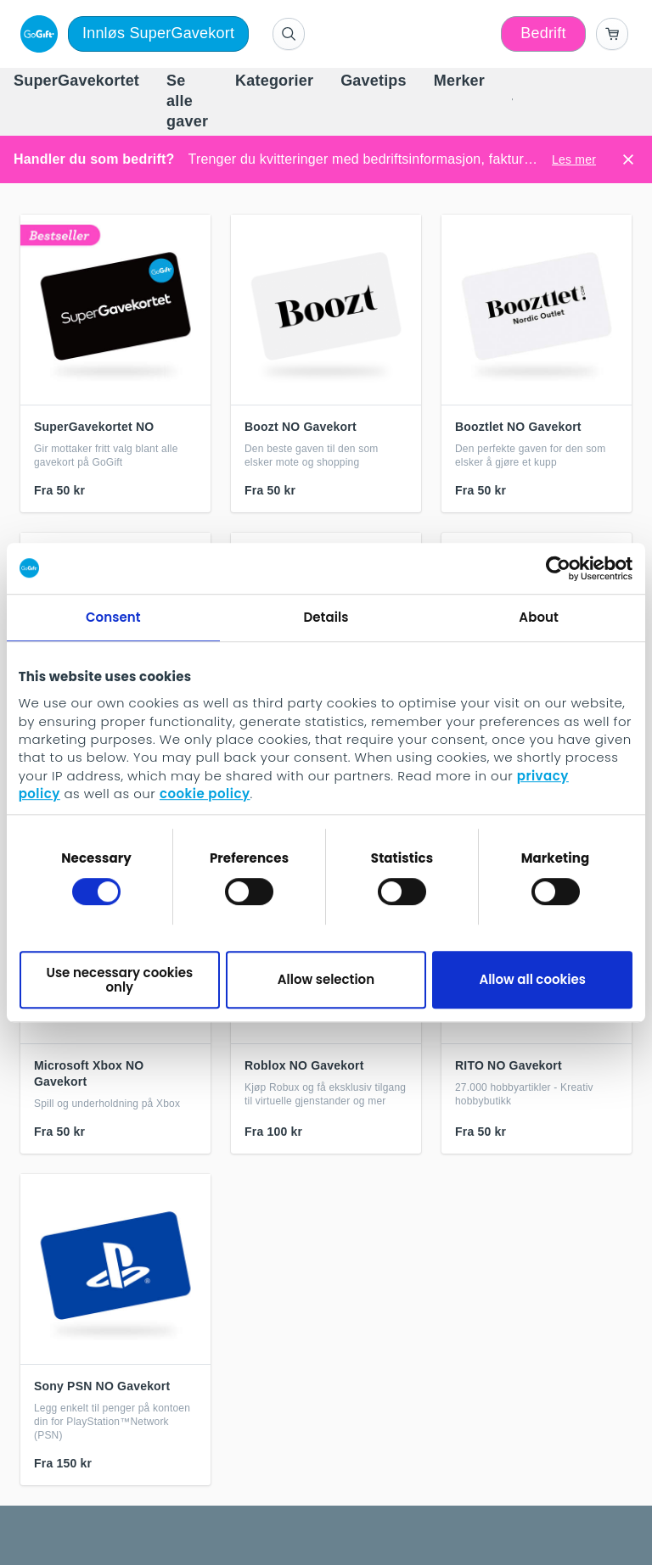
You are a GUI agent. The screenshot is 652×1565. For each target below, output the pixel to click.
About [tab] (539, 617)
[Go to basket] (612, 34)
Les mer (574, 159)
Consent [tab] (113, 617)
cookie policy (205, 794)
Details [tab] (325, 617)
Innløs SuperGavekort (158, 33)
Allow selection (326, 979)
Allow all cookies (532, 979)
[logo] (36, 34)
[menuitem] (76, 81)
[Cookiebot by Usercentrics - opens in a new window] (558, 568)
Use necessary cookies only (119, 980)
